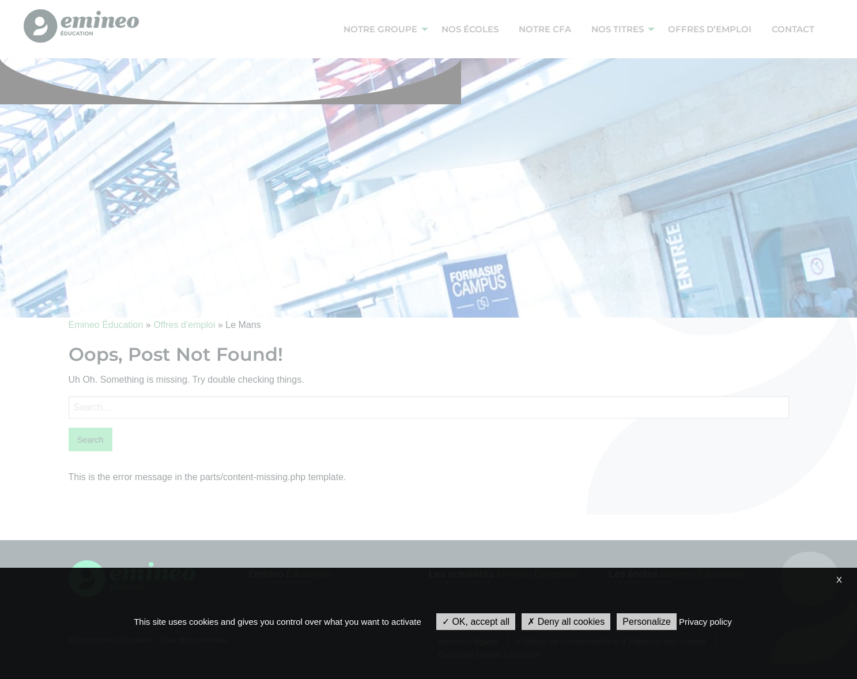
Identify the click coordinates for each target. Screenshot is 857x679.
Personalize (646, 622)
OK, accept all (475, 622)
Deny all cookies (566, 622)
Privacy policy (705, 622)
